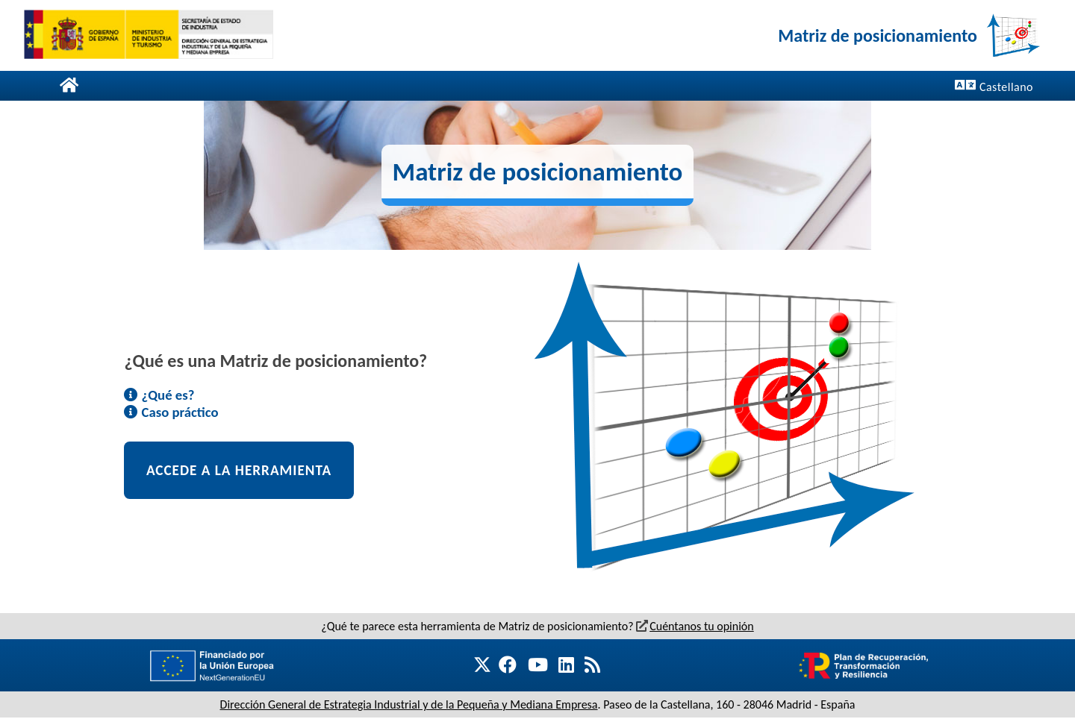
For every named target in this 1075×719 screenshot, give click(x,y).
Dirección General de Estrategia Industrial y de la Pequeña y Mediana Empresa (409, 704)
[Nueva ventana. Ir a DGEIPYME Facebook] (504, 664)
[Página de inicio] (69, 85)
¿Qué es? (159, 395)
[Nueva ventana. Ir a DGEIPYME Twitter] (488, 666)
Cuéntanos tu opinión (695, 626)
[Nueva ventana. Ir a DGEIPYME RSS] (592, 664)
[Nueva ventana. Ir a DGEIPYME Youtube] (537, 664)
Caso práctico (171, 412)
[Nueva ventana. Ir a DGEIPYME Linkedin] (566, 664)
